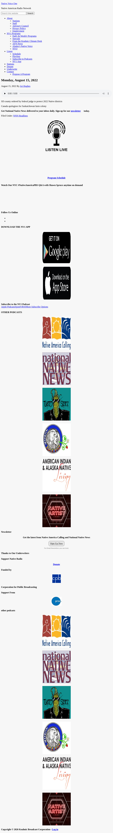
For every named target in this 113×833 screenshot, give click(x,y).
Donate (56, 564)
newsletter (76, 111)
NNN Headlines (20, 116)
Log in (55, 829)
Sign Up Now (56, 543)
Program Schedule (56, 178)
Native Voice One (9, 3)
